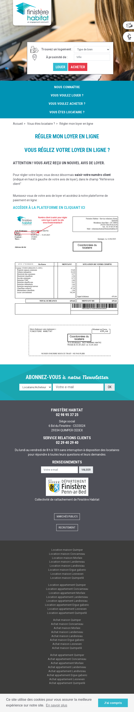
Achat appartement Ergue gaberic (67, 675)
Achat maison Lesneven (67, 643)
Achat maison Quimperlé (67, 648)
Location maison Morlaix (67, 557)
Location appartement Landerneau (67, 597)
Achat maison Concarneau (67, 624)
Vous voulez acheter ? (67, 104)
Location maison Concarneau (67, 553)
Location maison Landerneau (67, 561)
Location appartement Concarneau (67, 588)
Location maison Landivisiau (67, 565)
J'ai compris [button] (113, 703)
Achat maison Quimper (67, 619)
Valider (86, 469)
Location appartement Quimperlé (67, 612)
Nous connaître (67, 87)
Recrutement (67, 527)
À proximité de (56, 57)
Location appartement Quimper (67, 584)
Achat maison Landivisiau (67, 636)
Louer (60, 67)
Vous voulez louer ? (67, 95)
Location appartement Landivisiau (67, 600)
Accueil (18, 123)
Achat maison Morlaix (67, 628)
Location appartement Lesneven (67, 608)
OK (109, 387)
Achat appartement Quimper (67, 655)
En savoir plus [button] (56, 705)
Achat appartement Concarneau (67, 659)
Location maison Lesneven (67, 573)
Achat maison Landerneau (67, 632)
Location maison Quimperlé (67, 577)
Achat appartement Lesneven (67, 679)
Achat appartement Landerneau (67, 667)
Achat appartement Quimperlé (67, 683)
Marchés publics (67, 516)
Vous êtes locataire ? (67, 112)
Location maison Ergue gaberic (67, 569)
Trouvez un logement (56, 49)
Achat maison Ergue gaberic (67, 639)
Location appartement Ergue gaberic (67, 604)
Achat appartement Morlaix (67, 663)
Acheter (78, 67)
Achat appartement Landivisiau (67, 671)
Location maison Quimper (67, 549)
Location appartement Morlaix (67, 593)
